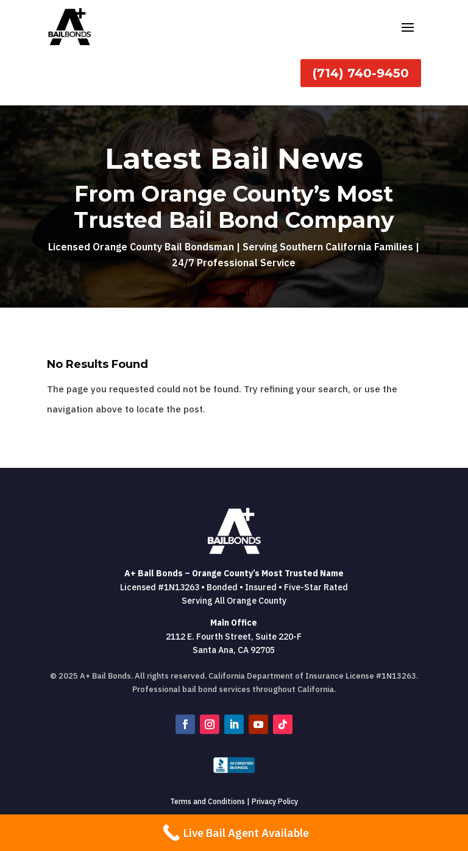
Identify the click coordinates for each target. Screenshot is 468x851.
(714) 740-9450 (361, 73)
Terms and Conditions (207, 801)
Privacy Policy (275, 801)
